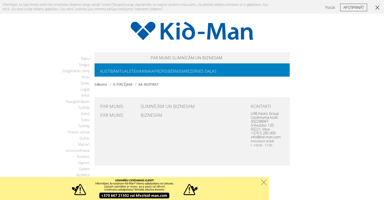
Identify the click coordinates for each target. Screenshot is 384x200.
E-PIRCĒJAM (122, 87)
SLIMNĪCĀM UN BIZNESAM (205, 59)
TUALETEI (134, 73)
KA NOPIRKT (148, 87)
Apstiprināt (353, 7)
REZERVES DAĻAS (222, 73)
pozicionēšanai (78, 153)
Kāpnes (84, 165)
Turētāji (84, 110)
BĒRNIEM (194, 73)
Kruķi (86, 80)
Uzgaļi (85, 92)
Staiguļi (84, 67)
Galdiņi (84, 171)
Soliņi (85, 122)
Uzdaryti (263, 182)
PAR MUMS (148, 59)
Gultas (85, 141)
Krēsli (85, 98)
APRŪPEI (173, 73)
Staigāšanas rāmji (76, 73)
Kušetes (83, 159)
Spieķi (85, 86)
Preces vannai (79, 135)
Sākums (101, 87)
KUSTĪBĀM (111, 73)
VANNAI (154, 73)
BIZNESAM (148, 117)
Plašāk (330, 7)
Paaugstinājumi (78, 104)
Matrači (84, 147)
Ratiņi (85, 61)
